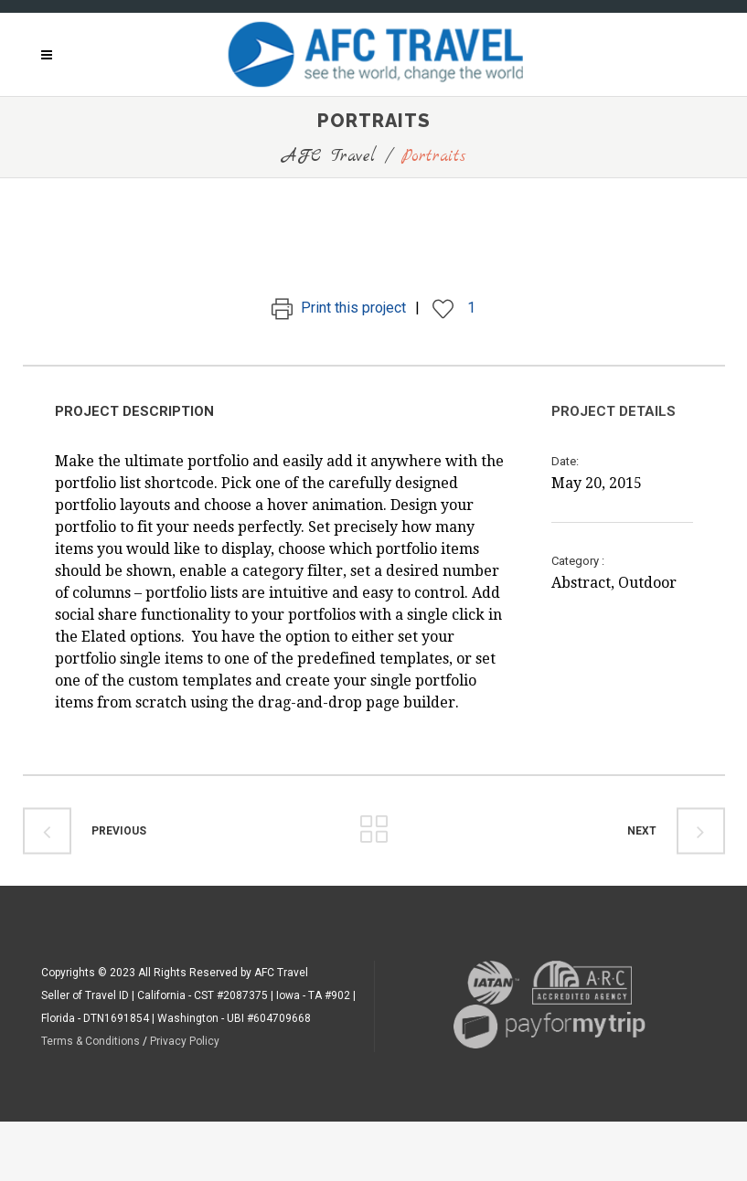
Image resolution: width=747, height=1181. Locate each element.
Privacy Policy (184, 1041)
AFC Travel (329, 156)
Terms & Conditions (90, 1041)
